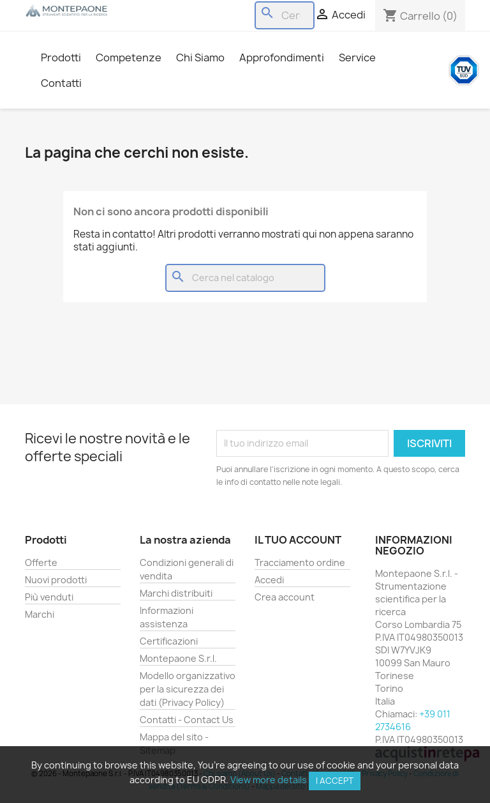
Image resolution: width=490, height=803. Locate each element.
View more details (268, 780)
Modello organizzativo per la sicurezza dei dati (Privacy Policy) (187, 688)
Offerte (41, 562)
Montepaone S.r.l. (178, 658)
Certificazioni (169, 641)
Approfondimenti (281, 57)
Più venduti (49, 597)
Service (357, 57)
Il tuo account (298, 540)
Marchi (39, 614)
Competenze (128, 57)
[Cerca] (285, 15)
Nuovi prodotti (56, 580)
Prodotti (61, 57)
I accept (334, 780)
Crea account (285, 597)
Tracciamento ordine (300, 562)
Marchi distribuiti (176, 593)
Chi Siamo (200, 57)
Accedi (269, 580)
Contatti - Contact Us (187, 720)
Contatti (61, 83)
